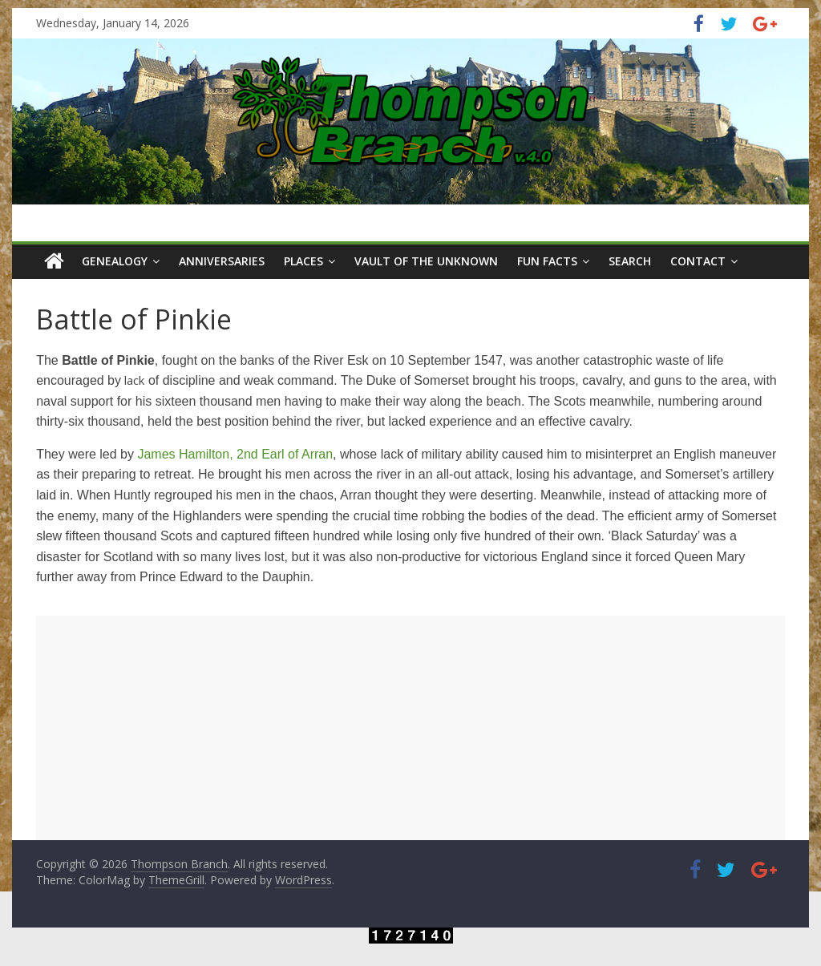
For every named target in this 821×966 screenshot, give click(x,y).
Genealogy (115, 261)
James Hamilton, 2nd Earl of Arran (235, 454)
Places (303, 261)
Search (630, 261)
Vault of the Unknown (426, 261)
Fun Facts (547, 261)
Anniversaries (222, 261)
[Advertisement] (410, 728)
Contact (698, 261)
